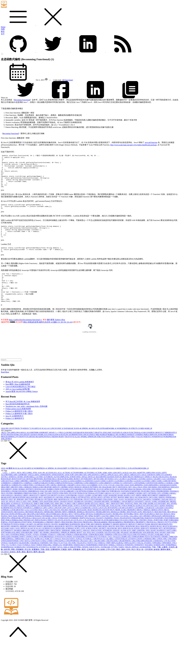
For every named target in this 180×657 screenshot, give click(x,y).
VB (51, 558)
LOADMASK (86, 523)
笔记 (133, 565)
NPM (91, 531)
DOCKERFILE (164, 502)
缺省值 (157, 565)
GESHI (139, 508)
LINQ (51, 523)
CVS (105, 500)
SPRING (86, 443)
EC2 (99, 504)
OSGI (54, 533)
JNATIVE (129, 519)
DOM (15, 504)
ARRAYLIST (135, 490)
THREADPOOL (7, 554)
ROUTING (121, 541)
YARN (121, 562)
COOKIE (169, 498)
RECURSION (97, 539)
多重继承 (36, 565)
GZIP (106, 510)
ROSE (105, 541)
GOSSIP (150, 448)
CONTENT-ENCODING (155, 498)
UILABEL (110, 554)
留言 (3, 31)
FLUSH (48, 508)
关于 (3, 34)
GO (144, 448)
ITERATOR (78, 515)
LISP (64, 523)
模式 (84, 565)
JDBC (36, 519)
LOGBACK (150, 523)
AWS (94, 443)
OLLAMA (134, 531)
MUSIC (65, 529)
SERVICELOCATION (131, 543)
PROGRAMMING (8, 452)
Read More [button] (5, 387)
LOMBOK (5, 525)
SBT (23, 543)
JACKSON (129, 515)
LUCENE (34, 525)
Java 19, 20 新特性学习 (14, 431)
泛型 (108, 565)
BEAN (131, 492)
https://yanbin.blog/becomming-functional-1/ (25, 335)
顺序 (36, 567)
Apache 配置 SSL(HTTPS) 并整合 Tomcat (22, 407)
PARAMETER (138, 533)
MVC (71, 529)
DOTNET (30, 504)
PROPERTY (141, 537)
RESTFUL (70, 541)
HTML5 (74, 512)
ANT (67, 490)
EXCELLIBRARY (67, 506)
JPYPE (174, 519)
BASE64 (111, 492)
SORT (37, 548)
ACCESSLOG (52, 488)
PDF (3, 535)
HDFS (139, 510)
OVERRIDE (74, 533)
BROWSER (39, 494)
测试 (118, 565)
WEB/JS (27, 443)
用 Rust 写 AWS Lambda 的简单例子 (20, 397)
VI (96, 558)
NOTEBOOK (48, 531)
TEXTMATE (155, 552)
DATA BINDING (137, 500)
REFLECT (133, 539)
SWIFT (109, 452)
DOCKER (90, 448)
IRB (56, 515)
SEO (120, 543)
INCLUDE (154, 512)
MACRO (65, 525)
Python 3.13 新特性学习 (15, 433)
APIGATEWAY (93, 490)
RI (96, 541)
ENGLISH (107, 448)
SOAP (153, 545)
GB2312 (108, 508)
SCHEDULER (59, 543)
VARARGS (35, 558)
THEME (165, 552)
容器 (48, 565)
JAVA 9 (12, 517)
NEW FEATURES (148, 529)
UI (104, 554)
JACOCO (138, 515)
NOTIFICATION (68, 531)
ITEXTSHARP (96, 515)
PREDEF (50, 537)
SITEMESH (108, 545)
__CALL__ (6, 488)
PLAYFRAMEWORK (107, 443)
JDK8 (81, 519)
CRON (53, 500)
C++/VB (59, 448)
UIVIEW (132, 554)
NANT (109, 529)
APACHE (79, 490)
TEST (147, 552)
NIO (10, 531)
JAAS (121, 515)
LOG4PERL (140, 523)
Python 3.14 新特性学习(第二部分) (19, 426)
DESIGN (78, 502)
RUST (68, 452)
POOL (151, 535)
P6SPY (83, 533)
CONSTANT (128, 498)
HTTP (4, 450)
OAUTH (105, 531)
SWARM (15, 552)
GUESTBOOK (71, 510)
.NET (4, 448)
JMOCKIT (115, 519)
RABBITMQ (64, 539)
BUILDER (69, 494)
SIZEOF (116, 545)
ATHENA (12, 492)
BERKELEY (139, 492)
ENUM (15, 506)
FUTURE (100, 508)
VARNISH (44, 558)
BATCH (119, 492)
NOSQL (38, 531)
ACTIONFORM (77, 488)
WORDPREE (171, 560)
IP (15, 515)
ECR (112, 504)
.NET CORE (27, 488)
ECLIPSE (106, 504)
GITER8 (165, 508)
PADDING (109, 533)
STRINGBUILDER (96, 550)
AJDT (164, 488)
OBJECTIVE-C (122, 483)
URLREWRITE (125, 556)
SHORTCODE (44, 545)
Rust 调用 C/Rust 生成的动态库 (18, 399)
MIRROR (72, 527)
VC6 (65, 558)
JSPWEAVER (67, 521)
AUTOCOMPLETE (62, 492)
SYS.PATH (68, 552)
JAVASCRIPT (63, 483)
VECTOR (72, 558)
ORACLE (110, 483)
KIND (163, 521)
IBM (127, 512)
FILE (3, 508)
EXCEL (56, 506)
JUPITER (92, 521)
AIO (134, 488)
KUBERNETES (76, 450)
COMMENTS (18, 498)
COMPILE (28, 498)
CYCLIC (112, 500)
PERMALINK (17, 535)
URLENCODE (112, 556)
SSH (168, 548)
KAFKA (57, 450)
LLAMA (76, 523)
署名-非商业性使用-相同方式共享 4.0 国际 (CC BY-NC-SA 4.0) (48, 337)
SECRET (103, 543)
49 (44, 488)
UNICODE (172, 554)
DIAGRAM (107, 502)
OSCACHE (47, 533)
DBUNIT (15, 502)
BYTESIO (109, 494)
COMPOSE (79, 498)
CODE (159, 496)
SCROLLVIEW (92, 543)
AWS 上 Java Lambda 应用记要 (18, 404)
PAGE (117, 533)
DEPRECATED (67, 502)
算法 (138, 565)
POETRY (143, 535)
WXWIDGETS (32, 562)
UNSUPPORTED (72, 556)
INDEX (162, 512)
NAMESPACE (100, 529)
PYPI (174, 537)
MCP (112, 525)
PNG (136, 535)
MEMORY (132, 525)
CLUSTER (146, 496)
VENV (90, 558)
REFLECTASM (144, 539)
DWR (57, 504)
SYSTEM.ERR (79, 552)
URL (91, 556)
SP (41, 548)
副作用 (7, 565)
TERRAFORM (138, 552)
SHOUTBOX (56, 545)
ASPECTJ (159, 490)
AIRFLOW (15, 448)
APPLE (103, 490)
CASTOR (142, 494)
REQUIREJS (49, 541)
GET (145, 508)
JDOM (87, 519)
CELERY (157, 494)
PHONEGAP (29, 535)
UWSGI (4, 558)
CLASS (64, 496)
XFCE (60, 562)
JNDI (136, 519)
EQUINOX (23, 506)
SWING (30, 552)
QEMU (23, 539)
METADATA (19, 527)
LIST (69, 523)
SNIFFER (141, 545)
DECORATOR (46, 502)
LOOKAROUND (17, 525)
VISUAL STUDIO (144, 558)
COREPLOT (16, 500)
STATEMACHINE (17, 550)
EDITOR (124, 504)
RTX (147, 541)
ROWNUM (131, 541)
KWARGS (28, 523)
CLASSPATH (88, 496)
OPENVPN (6, 533)
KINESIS (170, 521)
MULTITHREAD (54, 529)
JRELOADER (31, 521)
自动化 (13, 567)
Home (3, 27)
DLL (135, 502)
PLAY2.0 (72, 535)
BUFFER (48, 494)
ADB (105, 488)
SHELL (34, 545)
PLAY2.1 (80, 535)
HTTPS (114, 512)
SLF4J (123, 545)
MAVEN (106, 525)
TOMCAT (40, 554)
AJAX (159, 488)
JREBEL (13, 521)
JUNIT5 (84, 521)
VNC (174, 558)
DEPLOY (57, 502)
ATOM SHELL (30, 492)
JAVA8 (34, 450)
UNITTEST (36, 556)
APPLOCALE (113, 490)
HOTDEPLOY (50, 512)
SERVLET (145, 543)
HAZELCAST (130, 510)
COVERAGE (40, 500)
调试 (24, 567)
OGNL (126, 531)
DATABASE (70, 443)
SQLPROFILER (136, 548)
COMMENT (6, 498)
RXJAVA (173, 541)
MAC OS (49, 525)
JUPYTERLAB (103, 521)
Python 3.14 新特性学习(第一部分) (19, 429)
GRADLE (18, 510)
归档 (3, 29)
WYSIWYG (44, 562)
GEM (124, 508)
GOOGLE (9, 510)
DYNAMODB (76, 504)
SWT (36, 552)
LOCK (95, 523)
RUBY (62, 452)
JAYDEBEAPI (164, 517)
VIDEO (102, 558)
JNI (141, 519)
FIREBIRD (18, 508)
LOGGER (159, 523)
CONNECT (117, 498)
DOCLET (175, 502)
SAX (18, 543)
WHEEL (112, 560)
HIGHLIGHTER (19, 512)
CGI (164, 494)
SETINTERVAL (169, 543)
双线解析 (20, 565)
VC (60, 558)
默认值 (42, 567)
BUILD (61, 494)
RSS (143, 541)
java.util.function (151, 142)
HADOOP (113, 510)
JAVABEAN (79, 517)
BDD (125, 492)
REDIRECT (108, 539)
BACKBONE (101, 492)
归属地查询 (56, 565)
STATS (36, 550)
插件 (70, 565)
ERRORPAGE (34, 506)
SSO (8, 550)
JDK (57, 519)
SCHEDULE (47, 543)
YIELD (128, 562)
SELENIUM (112, 543)
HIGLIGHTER (32, 512)
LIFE (45, 523)
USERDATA (158, 556)
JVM (50, 450)
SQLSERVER (149, 548)
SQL (89, 548)
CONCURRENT (105, 498)
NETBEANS (118, 529)
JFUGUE (95, 519)
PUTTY (168, 537)
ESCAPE (49, 506)
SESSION (154, 543)
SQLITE (108, 548)
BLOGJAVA (164, 492)
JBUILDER (6, 519)
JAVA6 (56, 517)
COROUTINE (28, 500)
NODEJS (131, 450)
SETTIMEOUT (7, 545)
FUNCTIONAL (135, 448)
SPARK (84, 452)
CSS (78, 500)
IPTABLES (39, 515)
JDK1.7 (62, 519)
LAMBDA (86, 483)
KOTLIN (65, 450)
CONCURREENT (91, 498)
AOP (72, 490)
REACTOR (86, 539)
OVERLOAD (63, 533)
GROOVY (160, 448)
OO (141, 531)
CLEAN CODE (100, 496)
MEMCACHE (121, 525)
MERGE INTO (157, 525)
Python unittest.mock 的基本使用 (18, 424)
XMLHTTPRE (76, 562)
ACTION (66, 488)
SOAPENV (161, 545)
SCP (83, 543)
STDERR (44, 550)
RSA (138, 541)
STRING (69, 550)
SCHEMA (70, 543)
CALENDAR (131, 494)
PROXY (161, 537)
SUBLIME (159, 550)
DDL (21, 502)
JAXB (155, 517)
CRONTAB (62, 500)
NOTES (57, 531)
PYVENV (15, 539)
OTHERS (139, 450)
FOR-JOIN (64, 508)
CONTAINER (139, 498)
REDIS (55, 452)
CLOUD (137, 496)
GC (114, 508)
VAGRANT (13, 558)
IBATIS (10, 450)
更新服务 (77, 565)
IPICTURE (30, 515)
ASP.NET (151, 490)
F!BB (103, 506)
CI (39, 496)
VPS (3, 560)
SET (161, 543)
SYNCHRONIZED (46, 552)
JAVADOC (89, 517)
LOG (100, 523)
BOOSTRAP (6, 494)
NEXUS (167, 529)
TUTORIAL (88, 554)
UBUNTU (97, 554)
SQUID (162, 548)
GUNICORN (97, 510)
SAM (7, 543)
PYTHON (17, 443)
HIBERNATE (171, 448)
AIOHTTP (141, 488)
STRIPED (108, 550)
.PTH (35, 488)
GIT (159, 508)
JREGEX (21, 521)
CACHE (122, 494)
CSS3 (83, 500)
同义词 (28, 565)
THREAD (173, 552)
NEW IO (159, 529)
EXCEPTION (81, 506)
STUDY (151, 550)
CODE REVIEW (169, 496)
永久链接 (101, 565)
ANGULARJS (34, 490)
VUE (19, 560)
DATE (174, 500)
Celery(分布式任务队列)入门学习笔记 (20, 402)
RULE (160, 541)
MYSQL (90, 529)
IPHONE (21, 515)
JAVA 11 (172, 515)
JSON (55, 521)
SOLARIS (16, 548)
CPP (48, 500)
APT (121, 490)
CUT (100, 500)
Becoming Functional (22, 100)
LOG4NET (130, 523)
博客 (13, 565)
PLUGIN (124, 535)
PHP (152, 450)
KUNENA (18, 523)
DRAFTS (99, 448)
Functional (69, 80)
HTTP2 (87, 512)
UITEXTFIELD (121, 554)
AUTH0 (40, 492)
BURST (77, 494)
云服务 (165, 562)
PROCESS (78, 537)
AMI (15, 490)
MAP (90, 525)
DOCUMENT (7, 504)
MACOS (57, 525)
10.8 (40, 488)
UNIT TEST (25, 556)
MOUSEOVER (160, 527)
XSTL (98, 562)
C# (116, 494)
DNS (145, 502)
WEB (39, 560)
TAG (110, 552)
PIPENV (51, 535)
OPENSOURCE (168, 531)
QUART (30, 539)
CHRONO (33, 496)
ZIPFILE (136, 562)
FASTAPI (116, 448)
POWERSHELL (39, 537)
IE (136, 512)
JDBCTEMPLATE (47, 519)
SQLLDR (116, 548)
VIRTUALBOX (117, 558)
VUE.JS (139, 452)
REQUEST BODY (36, 541)
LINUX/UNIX (57, 443)
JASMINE (156, 515)
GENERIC (131, 508)
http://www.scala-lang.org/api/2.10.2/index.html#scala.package (133, 145)
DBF (8, 502)
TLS (32, 554)
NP (86, 531)
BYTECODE (99, 494)
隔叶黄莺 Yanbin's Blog (56, 335)
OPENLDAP (156, 531)
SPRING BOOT (76, 548)
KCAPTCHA (149, 521)
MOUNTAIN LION (135, 527)
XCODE (53, 562)
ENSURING (6, 506)
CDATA (149, 494)
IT (71, 515)
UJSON (139, 554)
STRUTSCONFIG (140, 550)
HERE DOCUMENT (150, 510)
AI (8, 448)
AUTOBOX (48, 492)
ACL (60, 488)
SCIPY (78, 543)
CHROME (24, 496)
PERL (147, 450)
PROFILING (88, 537)
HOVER (60, 512)
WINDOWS (157, 452)
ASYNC (4, 492)
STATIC (29, 550)
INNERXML (171, 512)
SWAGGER (6, 552)
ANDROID (44, 448)
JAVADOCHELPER (102, 517)
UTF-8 (167, 556)
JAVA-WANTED (46, 517)
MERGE (147, 525)
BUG (55, 494)
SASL (12, 543)
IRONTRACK (64, 515)
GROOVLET (34, 510)
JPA (169, 519)
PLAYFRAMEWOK (93, 535)
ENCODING (157, 504)
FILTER (10, 508)
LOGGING (168, 523)
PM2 (131, 535)
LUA (27, 525)
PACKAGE (91, 533)
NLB (15, 531)
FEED (153, 506)
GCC (118, 508)
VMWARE (157, 558)
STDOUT (52, 550)
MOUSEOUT (148, 527)
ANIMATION (46, 490)
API (85, 490)
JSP (60, 521)
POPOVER (159, 535)
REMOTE (15, 541)
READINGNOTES (44, 452)
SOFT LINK (171, 545)
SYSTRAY (103, 552)
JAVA (5, 483)
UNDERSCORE (150, 554)
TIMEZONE (19, 554)
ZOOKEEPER (146, 562)
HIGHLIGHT (6, 512)
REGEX (155, 539)
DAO (127, 500)
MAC (41, 525)
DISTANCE (123, 502)
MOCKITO (90, 527)
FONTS (55, 508)
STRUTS (135, 443)
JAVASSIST (139, 517)
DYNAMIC (65, 504)
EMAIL (139, 504)
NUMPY (98, 531)
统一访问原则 (147, 565)
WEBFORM (68, 560)
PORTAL (5, 537)
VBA (55, 558)
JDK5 (69, 519)
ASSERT (168, 490)
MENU (140, 525)
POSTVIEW (27, 537)
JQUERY (5, 521)
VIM (133, 452)
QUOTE (55, 539)
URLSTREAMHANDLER (142, 556)
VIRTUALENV (130, 558)
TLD (27, 554)
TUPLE (79, 554)
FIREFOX (27, 508)
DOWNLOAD (40, 504)
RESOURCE (60, 541)
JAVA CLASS (21, 517)
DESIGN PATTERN (90, 502)
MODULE (115, 527)
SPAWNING (55, 548)
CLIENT (110, 496)
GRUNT (54, 510)
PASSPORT (159, 533)
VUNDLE (26, 560)
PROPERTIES (130, 537)
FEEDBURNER (163, 506)
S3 (2, 543)
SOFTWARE (6, 548)
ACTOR (99, 488)
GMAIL (172, 508)
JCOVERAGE (28, 519)
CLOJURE (68, 448)
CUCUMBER (92, 500)
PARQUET (149, 533)
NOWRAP (79, 531)
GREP (26, 510)
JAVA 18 (5, 517)
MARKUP (97, 525)
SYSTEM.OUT (91, 552)
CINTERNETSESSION (50, 496)
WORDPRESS (124, 443)
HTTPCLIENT (97, 512)
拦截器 (64, 565)
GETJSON (152, 508)
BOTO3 (30, 494)
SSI (173, 548)
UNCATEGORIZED (121, 452)
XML (66, 562)
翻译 (12, 483)
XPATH (85, 562)
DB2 (3, 502)
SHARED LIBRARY (22, 545)
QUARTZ (37, 443)
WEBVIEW (103, 560)
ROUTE (112, 541)
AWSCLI (92, 492)
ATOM (20, 492)
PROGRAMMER (101, 537)
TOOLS (58, 554)
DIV (130, 502)
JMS (122, 519)
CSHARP (71, 500)
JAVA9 (70, 517)
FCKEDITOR (135, 506)
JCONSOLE (16, 519)
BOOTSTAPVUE (19, 494)
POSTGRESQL (15, 537)
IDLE (132, 512)
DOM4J (22, 504)
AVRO (73, 492)
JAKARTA (147, 515)
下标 (154, 562)
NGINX (4, 531)
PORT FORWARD (171, 535)
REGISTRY (6, 541)
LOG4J (121, 523)
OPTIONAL (27, 533)
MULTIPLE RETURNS (36, 529)
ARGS (127, 490)
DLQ (140, 502)
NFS (173, 529)
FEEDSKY (174, 506)
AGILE (125, 488)
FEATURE (145, 506)
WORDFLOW (159, 560)
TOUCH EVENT (69, 554)
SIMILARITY (77, 545)
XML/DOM (6, 454)
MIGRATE (39, 527)
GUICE (81, 510)
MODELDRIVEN (103, 527)
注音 (113, 565)
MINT (65, 527)
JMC (108, 519)
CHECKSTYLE (7, 496)
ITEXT (87, 515)
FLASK (125, 448)
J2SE (116, 515)
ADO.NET (117, 488)
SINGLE (87, 545)
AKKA (23, 448)
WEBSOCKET (79, 560)
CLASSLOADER (75, 496)
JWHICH (131, 521)
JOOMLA (42, 450)
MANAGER (82, 525)
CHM (17, 496)
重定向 (30, 567)
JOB (145, 519)
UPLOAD (84, 556)
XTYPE (114, 562)
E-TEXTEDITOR (89, 504)
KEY (157, 521)
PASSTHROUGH (172, 533)
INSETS (4, 515)
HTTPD (107, 512)
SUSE (167, 550)
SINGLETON (97, 545)
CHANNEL (171, 494)
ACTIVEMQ (89, 488)
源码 (123, 565)
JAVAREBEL (115, 517)
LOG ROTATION (110, 523)
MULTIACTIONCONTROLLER (14, 529)
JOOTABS (162, 519)
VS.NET (13, 560)
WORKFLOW (20, 562)
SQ (85, 548)
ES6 (42, 506)
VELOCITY (82, 558)
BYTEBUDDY (87, 494)
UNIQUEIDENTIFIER (10, 556)
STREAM (61, 550)
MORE (123, 527)
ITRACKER (108, 515)
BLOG (156, 492)
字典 (42, 565)
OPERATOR (16, 533)
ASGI (144, 490)
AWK (78, 492)
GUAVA (61, 510)
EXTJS (97, 506)
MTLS (174, 527)
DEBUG (36, 502)
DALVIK (120, 500)
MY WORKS (121, 450)
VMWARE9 (167, 558)
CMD (153, 496)
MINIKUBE (49, 527)
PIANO (44, 535)
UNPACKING (59, 556)
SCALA (46, 443)
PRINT (58, 537)
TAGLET (117, 552)
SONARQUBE (27, 548)
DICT (115, 502)
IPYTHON (49, 515)
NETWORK (129, 529)
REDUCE (124, 539)
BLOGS (173, 492)
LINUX (95, 483)
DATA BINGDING (152, 500)
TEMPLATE (126, 552)
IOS (79, 443)
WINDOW (129, 560)
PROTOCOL (152, 537)
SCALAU (38, 543)
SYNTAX (59, 552)
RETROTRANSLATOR (84, 541)
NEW (137, 529)
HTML (67, 512)
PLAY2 (64, 535)
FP (63, 80)
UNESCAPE (162, 554)
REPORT (24, 541)
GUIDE (88, 510)
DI (100, 502)
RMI (100, 541)
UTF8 (173, 556)
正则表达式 (92, 565)
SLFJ (129, 545)
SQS (157, 548)
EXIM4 (90, 506)
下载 (159, 562)
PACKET (100, 533)
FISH (35, 508)
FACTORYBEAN (113, 506)
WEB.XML (48, 560)
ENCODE (147, 504)
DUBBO (50, 504)
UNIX (44, 556)
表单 (19, 567)
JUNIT (77, 521)
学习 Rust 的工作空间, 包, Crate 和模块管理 (23, 417)
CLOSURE (129, 496)
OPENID (147, 531)
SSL (3, 550)
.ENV (13, 488)
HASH (121, 510)
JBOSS (173, 517)
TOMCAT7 (49, 554)
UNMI (50, 556)
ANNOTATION (58, 490)
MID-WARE (146, 443)
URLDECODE (100, 556)
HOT (41, 512)
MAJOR (73, 525)
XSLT (92, 562)
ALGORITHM (33, 448)
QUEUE (47, 539)
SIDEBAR (66, 545)
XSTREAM (106, 562)
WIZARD (149, 560)
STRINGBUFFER (80, 550)
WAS (33, 560)
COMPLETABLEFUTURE (44, 498)
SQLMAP (125, 548)
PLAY (58, 535)
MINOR (58, 527)
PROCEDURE (67, 537)
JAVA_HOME (33, 517)
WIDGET (120, 560)
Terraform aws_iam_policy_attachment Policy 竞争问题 (26, 421)
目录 (128, 565)
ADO (110, 488)
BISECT (149, 492)
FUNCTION (77, 508)
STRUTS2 (75, 483)
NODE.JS (22, 531)
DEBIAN (28, 502)
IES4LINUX (143, 512)
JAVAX (148, 517)
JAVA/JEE (6, 443)
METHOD (29, 527)
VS (7, 560)
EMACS (132, 504)
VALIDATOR (24, 558)
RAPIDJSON (75, 539)
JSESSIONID (46, 521)
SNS (148, 545)
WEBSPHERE (92, 560)
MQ (169, 527)
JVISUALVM (115, 521)
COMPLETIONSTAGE (64, 498)
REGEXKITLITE (166, 539)
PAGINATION (126, 533)
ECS (117, 504)
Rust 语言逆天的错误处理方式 (18, 419)
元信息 (172, 562)
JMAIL (102, 519)
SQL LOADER (98, 548)
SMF (134, 545)
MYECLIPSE (80, 529)
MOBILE (111, 450)
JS (38, 521)
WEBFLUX (58, 560)
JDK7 (75, 519)
